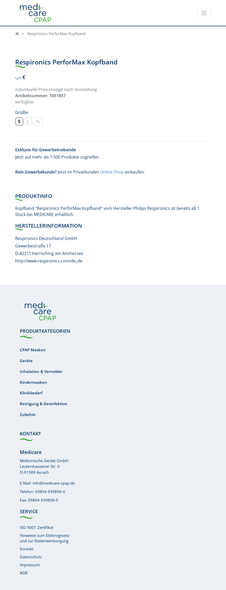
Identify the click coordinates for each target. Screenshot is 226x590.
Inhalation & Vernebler (41, 371)
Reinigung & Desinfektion (43, 403)
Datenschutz (31, 556)
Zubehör (28, 414)
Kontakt (26, 548)
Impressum (30, 564)
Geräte (26, 360)
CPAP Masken (33, 349)
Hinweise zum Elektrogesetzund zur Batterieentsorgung (44, 538)
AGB (24, 572)
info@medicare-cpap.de (54, 483)
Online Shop (112, 172)
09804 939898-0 (50, 491)
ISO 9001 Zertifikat (36, 527)
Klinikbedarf (31, 392)
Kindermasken (33, 382)
